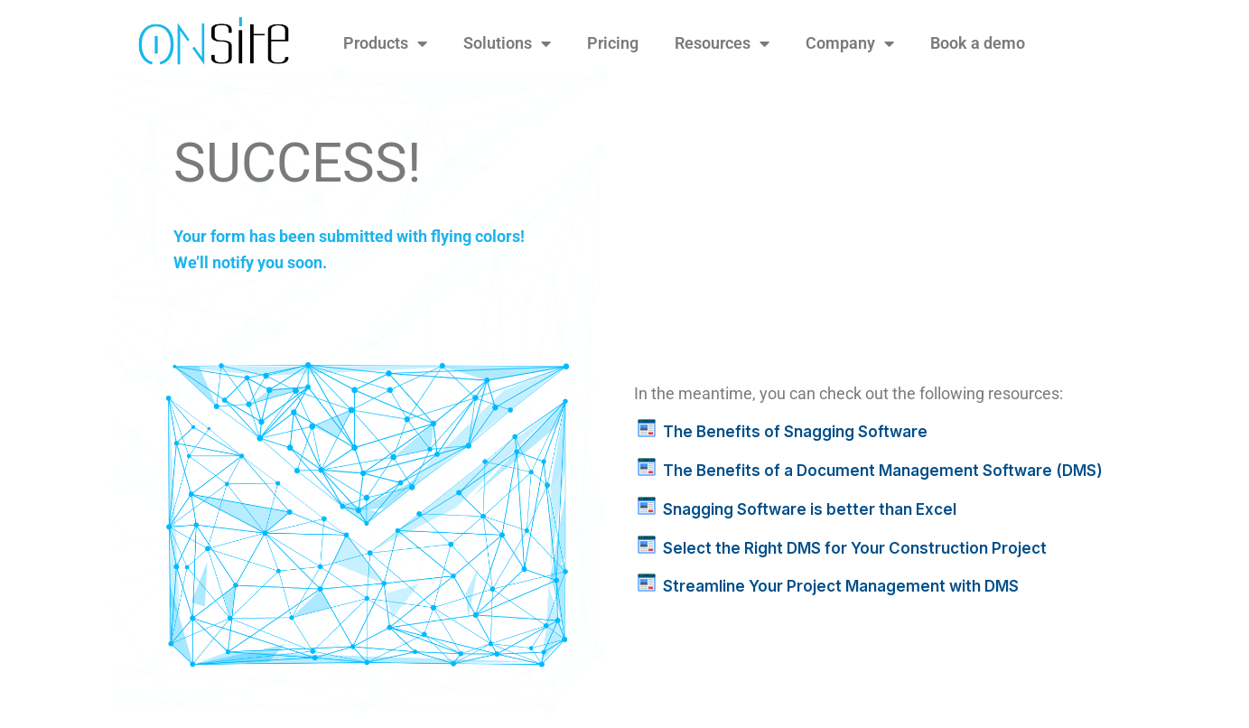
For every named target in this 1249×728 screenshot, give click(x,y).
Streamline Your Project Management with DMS (841, 586)
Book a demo (977, 42)
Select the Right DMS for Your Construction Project (855, 548)
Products (385, 43)
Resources (722, 43)
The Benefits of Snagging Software (795, 432)
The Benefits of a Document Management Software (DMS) (883, 471)
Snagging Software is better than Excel (809, 509)
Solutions (507, 43)
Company (850, 43)
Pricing (612, 42)
